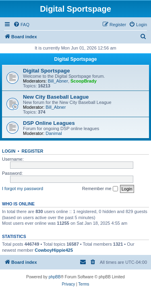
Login (8, 151)
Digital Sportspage (75, 59)
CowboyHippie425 (54, 250)
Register (32, 151)
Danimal (54, 133)
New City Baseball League (56, 97)
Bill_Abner (58, 81)
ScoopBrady (83, 81)
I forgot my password (22, 188)
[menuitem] (21, 24)
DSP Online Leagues (49, 123)
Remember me (100, 189)
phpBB (55, 277)
